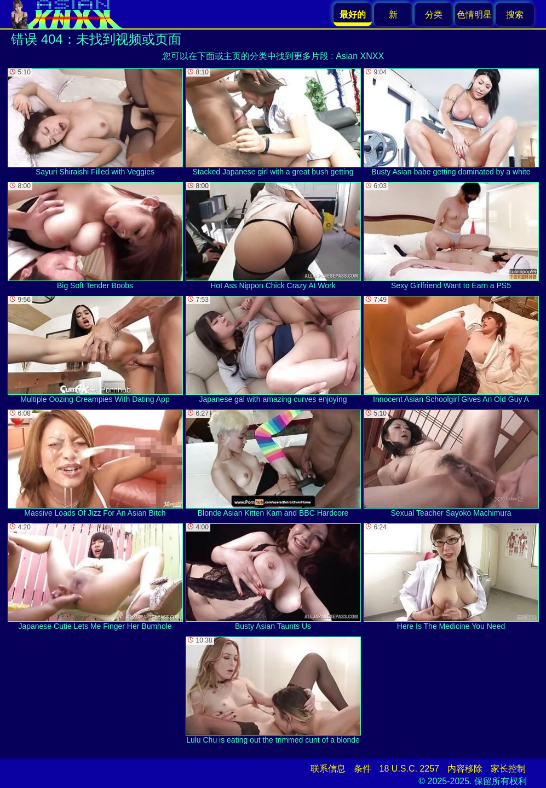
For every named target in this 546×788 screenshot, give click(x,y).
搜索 (515, 14)
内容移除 (464, 768)
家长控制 (508, 768)
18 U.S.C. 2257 (409, 768)
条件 (362, 768)
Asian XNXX (360, 56)
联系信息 (328, 768)
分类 (433, 14)
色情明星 (474, 14)
